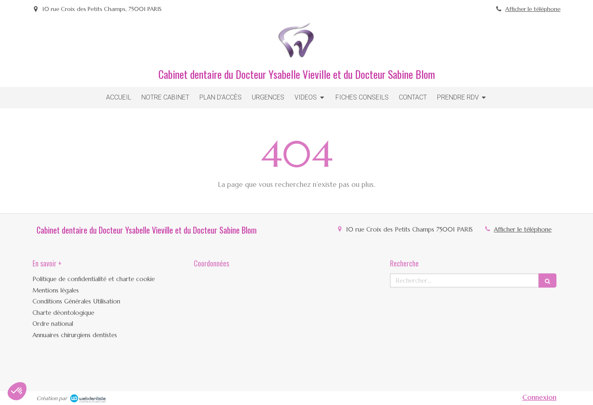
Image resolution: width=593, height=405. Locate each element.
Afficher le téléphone (533, 9)
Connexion (539, 397)
